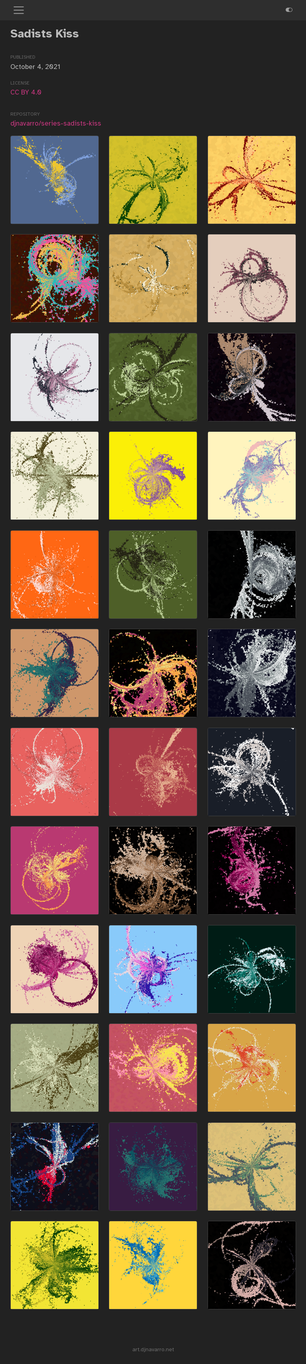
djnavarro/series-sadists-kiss (55, 123)
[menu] (19, 10)
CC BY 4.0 (25, 92)
